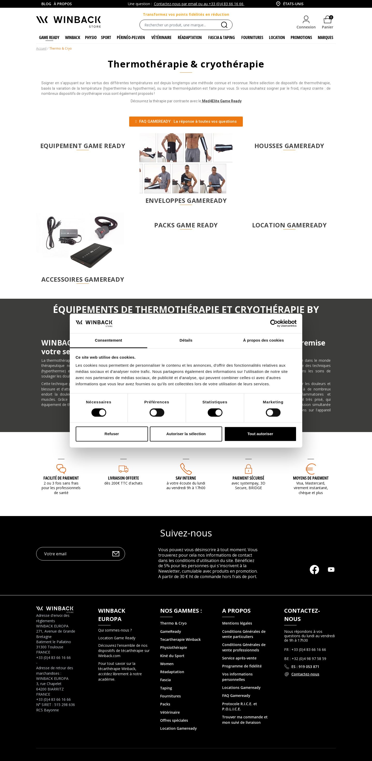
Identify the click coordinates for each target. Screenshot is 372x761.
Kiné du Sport (172, 655)
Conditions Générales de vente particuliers (244, 634)
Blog (46, 3)
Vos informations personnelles (237, 677)
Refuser (112, 434)
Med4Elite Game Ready (222, 101)
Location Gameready (178, 728)
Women (167, 664)
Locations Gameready (241, 687)
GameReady (170, 631)
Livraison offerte (123, 478)
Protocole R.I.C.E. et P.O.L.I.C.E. (239, 706)
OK (115, 553)
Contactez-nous (305, 674)
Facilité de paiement (61, 478)
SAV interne (186, 478)
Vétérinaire (170, 712)
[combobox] (289, 4)
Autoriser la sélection (186, 434)
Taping (166, 688)
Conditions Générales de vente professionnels (244, 647)
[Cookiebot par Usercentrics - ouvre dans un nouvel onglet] (274, 323)
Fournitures (170, 696)
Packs (165, 704)
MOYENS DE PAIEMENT (311, 478)
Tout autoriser (260, 434)
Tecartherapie (172, 639)
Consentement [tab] (108, 340)
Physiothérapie (173, 647)
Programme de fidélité (242, 666)
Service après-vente (239, 658)
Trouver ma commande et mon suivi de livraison (245, 720)
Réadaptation (172, 672)
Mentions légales (237, 623)
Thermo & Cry (172, 623)
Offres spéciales (174, 720)
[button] (186, 122)
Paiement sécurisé (248, 478)
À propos (63, 3)
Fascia (165, 680)
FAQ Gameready (236, 695)
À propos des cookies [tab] (263, 340)
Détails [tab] (186, 340)
